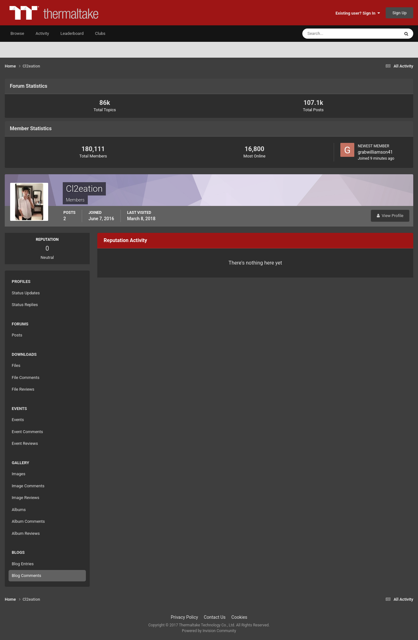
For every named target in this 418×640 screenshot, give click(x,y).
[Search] (331, 34)
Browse (17, 33)
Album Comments (28, 521)
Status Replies (25, 304)
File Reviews (23, 389)
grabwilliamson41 (375, 152)
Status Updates (26, 293)
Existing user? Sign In (358, 13)
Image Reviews (25, 497)
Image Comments (28, 485)
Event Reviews (25, 443)
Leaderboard (72, 33)
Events (18, 419)
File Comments (25, 377)
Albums (19, 509)
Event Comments (27, 431)
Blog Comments (26, 575)
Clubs (100, 33)
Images (18, 473)
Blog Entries (23, 563)
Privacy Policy (184, 617)
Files (16, 365)
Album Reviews (26, 533)
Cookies (239, 617)
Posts (17, 335)
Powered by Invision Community (209, 631)
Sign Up (399, 12)
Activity (42, 33)
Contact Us (215, 617)
